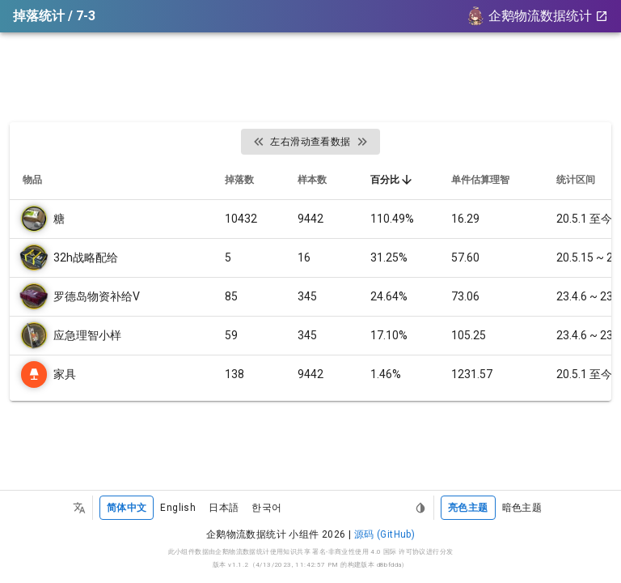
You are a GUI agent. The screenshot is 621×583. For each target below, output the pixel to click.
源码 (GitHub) (384, 534)
